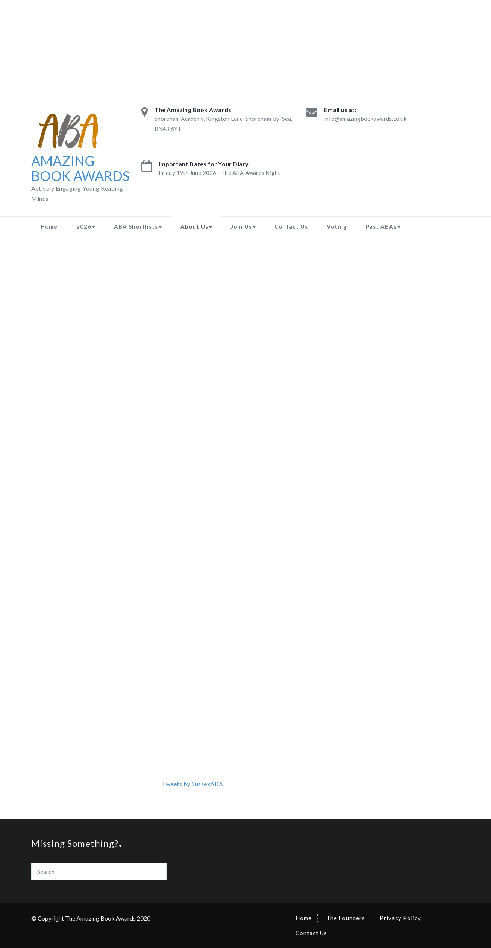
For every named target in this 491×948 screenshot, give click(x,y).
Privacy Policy (400, 918)
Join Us (243, 226)
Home (49, 226)
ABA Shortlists (138, 226)
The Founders (345, 918)
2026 (85, 226)
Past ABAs (383, 226)
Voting (337, 226)
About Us (196, 226)
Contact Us (291, 226)
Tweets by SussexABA (192, 783)
